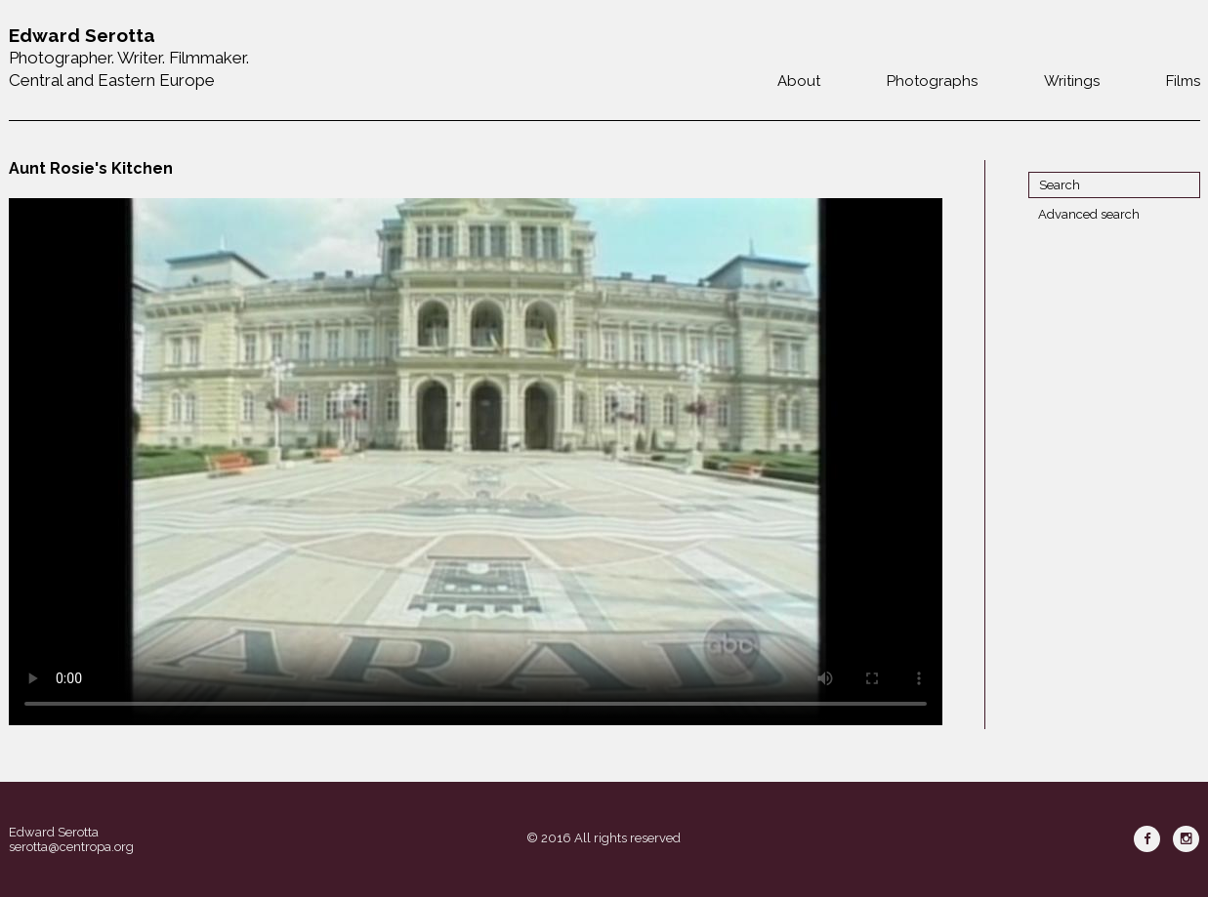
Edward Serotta (54, 832)
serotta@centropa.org (71, 846)
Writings (1072, 81)
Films (1183, 81)
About (798, 81)
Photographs (932, 81)
